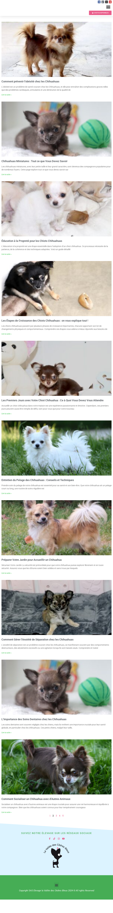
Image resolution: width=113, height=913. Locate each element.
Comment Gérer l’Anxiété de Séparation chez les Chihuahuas (37, 652)
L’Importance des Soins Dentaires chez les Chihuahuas (33, 732)
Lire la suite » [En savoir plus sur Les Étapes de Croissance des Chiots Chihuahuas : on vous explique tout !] (6, 347)
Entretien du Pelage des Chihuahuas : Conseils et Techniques (37, 493)
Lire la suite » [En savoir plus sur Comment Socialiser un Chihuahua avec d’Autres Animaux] (6, 826)
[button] (108, 13)
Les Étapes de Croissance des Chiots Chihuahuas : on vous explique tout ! (44, 334)
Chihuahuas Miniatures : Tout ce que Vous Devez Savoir (34, 174)
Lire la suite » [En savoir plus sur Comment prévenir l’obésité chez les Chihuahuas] (6, 108)
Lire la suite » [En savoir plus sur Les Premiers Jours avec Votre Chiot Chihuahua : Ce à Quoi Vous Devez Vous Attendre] (6, 427)
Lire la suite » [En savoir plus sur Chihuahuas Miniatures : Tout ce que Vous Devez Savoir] (6, 188)
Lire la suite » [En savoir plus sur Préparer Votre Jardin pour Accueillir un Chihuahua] (6, 587)
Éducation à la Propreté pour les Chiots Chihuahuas (31, 254)
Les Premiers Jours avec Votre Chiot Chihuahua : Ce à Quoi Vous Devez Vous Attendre (52, 413)
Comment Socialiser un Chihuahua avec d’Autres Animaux (35, 812)
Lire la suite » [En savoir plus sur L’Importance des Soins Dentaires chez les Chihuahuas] (6, 746)
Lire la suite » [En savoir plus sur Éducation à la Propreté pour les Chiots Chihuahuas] (6, 268)
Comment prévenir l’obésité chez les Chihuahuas (30, 94)
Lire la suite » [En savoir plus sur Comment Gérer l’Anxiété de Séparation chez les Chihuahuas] (6, 666)
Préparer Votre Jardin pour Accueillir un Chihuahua (31, 573)
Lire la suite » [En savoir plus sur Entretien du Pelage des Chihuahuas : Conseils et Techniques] (6, 507)
